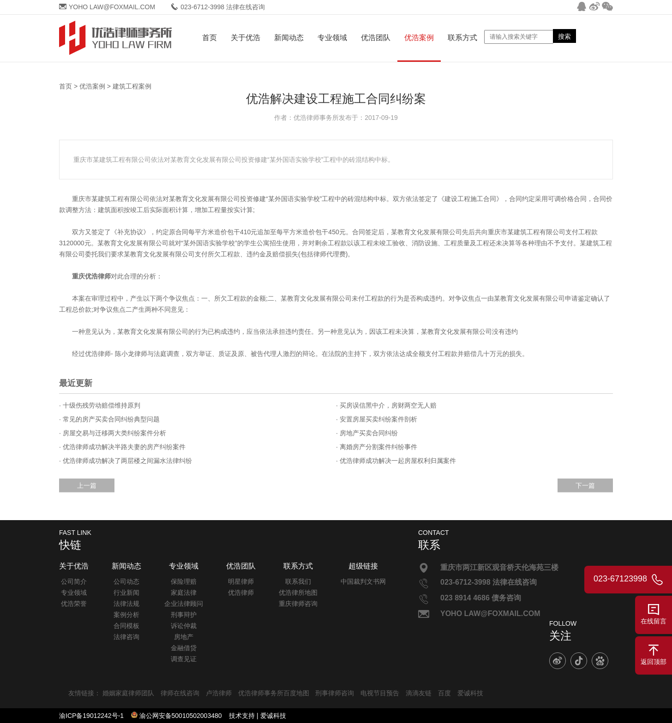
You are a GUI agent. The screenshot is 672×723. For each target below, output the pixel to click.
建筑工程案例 (132, 86)
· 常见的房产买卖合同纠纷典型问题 (109, 419)
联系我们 (298, 581)
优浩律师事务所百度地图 (273, 693)
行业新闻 (126, 592)
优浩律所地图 (298, 592)
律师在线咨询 (180, 693)
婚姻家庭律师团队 (128, 693)
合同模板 (126, 625)
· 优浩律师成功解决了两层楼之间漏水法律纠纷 (125, 460)
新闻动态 (289, 37)
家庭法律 (184, 592)
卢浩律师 (219, 693)
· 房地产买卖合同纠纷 (367, 433)
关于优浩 (245, 37)
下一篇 (585, 490)
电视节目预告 (379, 693)
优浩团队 (375, 37)
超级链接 (363, 566)
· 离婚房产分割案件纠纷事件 (376, 446)
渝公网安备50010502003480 (180, 715)
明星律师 (241, 581)
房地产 (183, 636)
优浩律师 (241, 592)
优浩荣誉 (74, 603)
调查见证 (184, 659)
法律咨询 (126, 636)
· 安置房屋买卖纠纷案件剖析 (376, 419)
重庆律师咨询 (298, 603)
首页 (209, 37)
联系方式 (462, 37)
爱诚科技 (470, 693)
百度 (444, 693)
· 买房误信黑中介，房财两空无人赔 (386, 405)
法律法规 (126, 603)
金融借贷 (184, 648)
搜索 (564, 36)
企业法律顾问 (183, 603)
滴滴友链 (419, 693)
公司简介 (74, 581)
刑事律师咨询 (334, 693)
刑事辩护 (184, 614)
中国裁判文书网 (363, 581)
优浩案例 (419, 37)
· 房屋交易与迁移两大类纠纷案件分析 (112, 433)
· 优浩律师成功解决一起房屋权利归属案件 (396, 460)
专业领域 (332, 37)
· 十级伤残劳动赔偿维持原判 (99, 405)
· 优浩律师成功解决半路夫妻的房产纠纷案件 (122, 446)
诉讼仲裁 (184, 625)
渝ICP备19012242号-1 (91, 715)
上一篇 (86, 490)
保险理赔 (184, 581)
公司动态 (126, 581)
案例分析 (126, 614)
